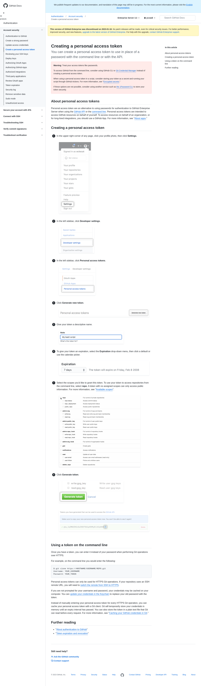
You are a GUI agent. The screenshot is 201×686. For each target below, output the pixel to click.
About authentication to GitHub (71, 629)
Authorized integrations (16, 72)
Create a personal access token (20, 49)
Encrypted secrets (111, 81)
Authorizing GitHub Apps (16, 67)
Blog (184, 675)
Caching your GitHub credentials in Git (128, 613)
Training (175, 675)
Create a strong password (17, 40)
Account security (77, 16)
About (193, 675)
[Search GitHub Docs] (177, 18)
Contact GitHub (134, 675)
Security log (11, 90)
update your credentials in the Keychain (89, 594)
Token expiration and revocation (72, 633)
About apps (140, 118)
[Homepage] (122, 675)
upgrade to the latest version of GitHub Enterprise (103, 32)
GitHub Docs (15, 6)
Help (114, 675)
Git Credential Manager (126, 70)
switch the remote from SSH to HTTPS (99, 585)
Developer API (161, 675)
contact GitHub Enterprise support (164, 32)
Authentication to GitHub (16, 36)
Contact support (60, 661)
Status (104, 675)
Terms (73, 675)
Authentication (10, 23)
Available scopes (104, 389)
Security (94, 675)
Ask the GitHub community (65, 657)
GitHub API (79, 111)
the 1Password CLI (124, 87)
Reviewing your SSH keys (17, 54)
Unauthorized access (15, 103)
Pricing (148, 675)
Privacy (83, 675)
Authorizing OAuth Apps (16, 63)
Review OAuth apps (14, 81)
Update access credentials (17, 45)
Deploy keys (11, 58)
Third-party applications (16, 76)
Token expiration (13, 85)
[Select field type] (128, 18)
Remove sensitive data (15, 94)
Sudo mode (11, 98)
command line (99, 111)
